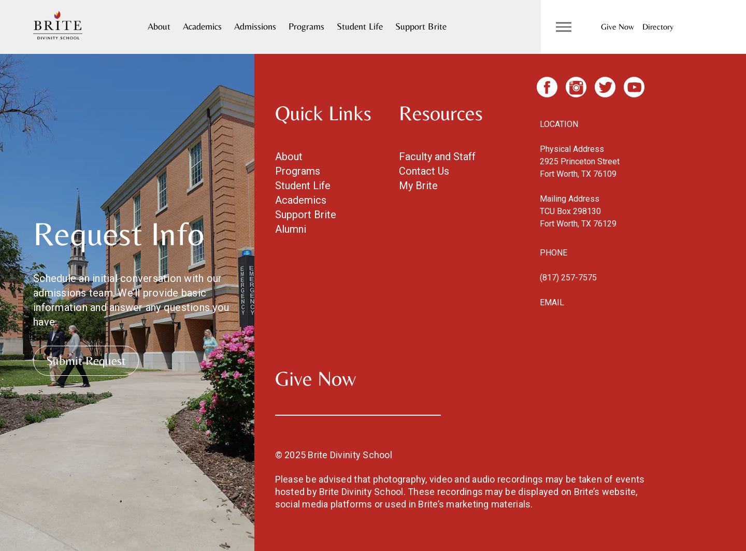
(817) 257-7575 (568, 277)
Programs (306, 26)
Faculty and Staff (437, 156)
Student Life (360, 26)
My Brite (418, 185)
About (159, 26)
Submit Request (86, 361)
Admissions (255, 26)
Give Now (617, 27)
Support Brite (421, 26)
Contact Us (424, 171)
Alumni (290, 229)
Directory (657, 27)
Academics (202, 26)
